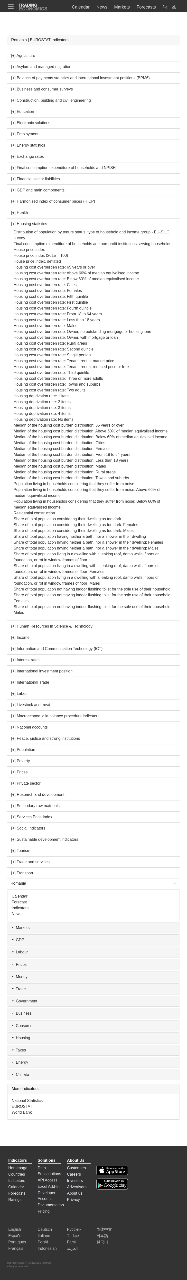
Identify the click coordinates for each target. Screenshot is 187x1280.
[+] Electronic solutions (30, 123)
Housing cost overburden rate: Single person (52, 355)
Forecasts (16, 1193)
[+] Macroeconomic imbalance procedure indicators (55, 716)
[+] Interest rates (25, 660)
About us (74, 1193)
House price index (29, 250)
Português (17, 1242)
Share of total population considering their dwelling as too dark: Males (74, 531)
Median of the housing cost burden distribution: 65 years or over (69, 425)
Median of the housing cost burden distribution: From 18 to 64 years (72, 454)
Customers (76, 1168)
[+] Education (22, 112)
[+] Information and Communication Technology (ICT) (57, 649)
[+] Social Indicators (28, 828)
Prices (19, 964)
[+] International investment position (42, 671)
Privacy (73, 1200)
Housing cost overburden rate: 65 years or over (54, 267)
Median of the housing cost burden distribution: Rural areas (65, 472)
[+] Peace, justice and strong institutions (45, 738)
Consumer (23, 1026)
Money (20, 977)
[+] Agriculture (23, 55)
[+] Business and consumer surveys (42, 89)
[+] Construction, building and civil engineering (51, 100)
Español (15, 1236)
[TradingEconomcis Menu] (12, 6)
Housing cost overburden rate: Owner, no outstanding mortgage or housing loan (82, 332)
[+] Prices (19, 772)
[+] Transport (22, 873)
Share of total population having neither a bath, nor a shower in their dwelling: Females (88, 542)
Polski (43, 1242)
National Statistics (27, 1101)
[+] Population (23, 750)
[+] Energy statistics (28, 145)
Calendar (20, 896)
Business (22, 1013)
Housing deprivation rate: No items (43, 419)
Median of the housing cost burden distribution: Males (60, 466)
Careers (74, 1174)
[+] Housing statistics (29, 224)
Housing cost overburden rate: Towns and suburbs (57, 384)
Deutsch (45, 1229)
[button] (174, 7)
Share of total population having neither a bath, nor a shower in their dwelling (80, 536)
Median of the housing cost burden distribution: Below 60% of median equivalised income (91, 437)
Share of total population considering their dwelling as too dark (67, 519)
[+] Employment (24, 134)
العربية (72, 1248)
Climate (20, 1074)
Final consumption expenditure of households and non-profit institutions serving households (92, 244)
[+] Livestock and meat (30, 705)
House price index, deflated (37, 261)
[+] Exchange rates (27, 156)
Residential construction (34, 513)
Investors (75, 1181)
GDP (18, 940)
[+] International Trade (30, 682)
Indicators (20, 908)
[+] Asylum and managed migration (41, 67)
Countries (16, 1174)
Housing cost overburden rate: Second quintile (54, 349)
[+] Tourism (20, 851)
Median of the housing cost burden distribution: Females (62, 449)
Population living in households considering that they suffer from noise (74, 484)
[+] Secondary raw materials (35, 806)
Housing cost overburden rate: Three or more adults (58, 378)
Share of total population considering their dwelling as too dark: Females (76, 525)
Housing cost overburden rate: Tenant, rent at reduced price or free (71, 367)
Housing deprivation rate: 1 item (41, 396)
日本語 (102, 1236)
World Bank (22, 1112)
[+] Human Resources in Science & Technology (52, 626)
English (14, 1229)
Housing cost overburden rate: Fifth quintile (51, 296)
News (16, 914)
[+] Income (20, 637)
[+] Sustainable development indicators (44, 839)
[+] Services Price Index (31, 817)
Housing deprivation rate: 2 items (42, 402)
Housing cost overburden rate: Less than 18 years (57, 320)
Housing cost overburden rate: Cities (45, 285)
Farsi (71, 1242)
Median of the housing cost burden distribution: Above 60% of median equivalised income (91, 431)
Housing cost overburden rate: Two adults (49, 390)
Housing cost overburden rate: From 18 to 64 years (58, 314)
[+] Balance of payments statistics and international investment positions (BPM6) (80, 78)
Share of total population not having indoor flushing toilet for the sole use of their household (92, 589)
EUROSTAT (22, 1106)
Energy (20, 1062)
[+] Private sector (26, 783)
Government (24, 1001)
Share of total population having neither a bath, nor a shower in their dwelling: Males (86, 548)
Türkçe (73, 1236)
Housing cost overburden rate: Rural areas (50, 343)
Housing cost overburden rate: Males (45, 326)
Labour (20, 952)
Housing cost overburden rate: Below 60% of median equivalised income (76, 279)
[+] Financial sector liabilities (35, 179)
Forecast (19, 902)
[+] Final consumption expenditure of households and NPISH (63, 168)
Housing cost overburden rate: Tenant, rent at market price (64, 361)
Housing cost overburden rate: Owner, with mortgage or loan (66, 337)
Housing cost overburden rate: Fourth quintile (53, 308)
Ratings (14, 1200)
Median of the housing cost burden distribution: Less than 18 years (71, 460)
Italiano (44, 1236)
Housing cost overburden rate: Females (48, 291)
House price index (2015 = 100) (41, 255)
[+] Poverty (20, 761)
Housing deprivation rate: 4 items (42, 413)
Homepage (17, 1168)
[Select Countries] (93, 883)
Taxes (19, 1050)
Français (15, 1248)
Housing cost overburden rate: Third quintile (51, 372)
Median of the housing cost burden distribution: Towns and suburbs (71, 478)
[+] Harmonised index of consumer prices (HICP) (53, 201)
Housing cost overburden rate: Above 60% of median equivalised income (76, 273)
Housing (21, 1038)
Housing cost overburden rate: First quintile (51, 302)
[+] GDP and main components (38, 190)
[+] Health (19, 212)
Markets (21, 927)
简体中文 (104, 1229)
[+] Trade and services (30, 862)
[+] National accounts (29, 727)
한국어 (102, 1242)
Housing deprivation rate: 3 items (42, 408)
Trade (19, 989)
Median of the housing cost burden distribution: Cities (59, 443)
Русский (74, 1229)
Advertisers (76, 1187)
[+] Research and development (37, 794)
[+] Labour (20, 693)
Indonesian (47, 1248)
